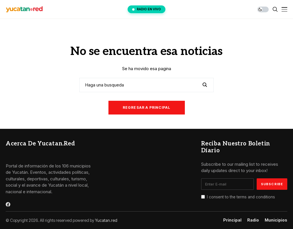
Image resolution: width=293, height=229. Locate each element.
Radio (253, 220)
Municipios (276, 220)
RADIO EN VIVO (146, 9)
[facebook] (8, 204)
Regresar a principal (147, 107)
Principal (232, 220)
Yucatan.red (106, 220)
